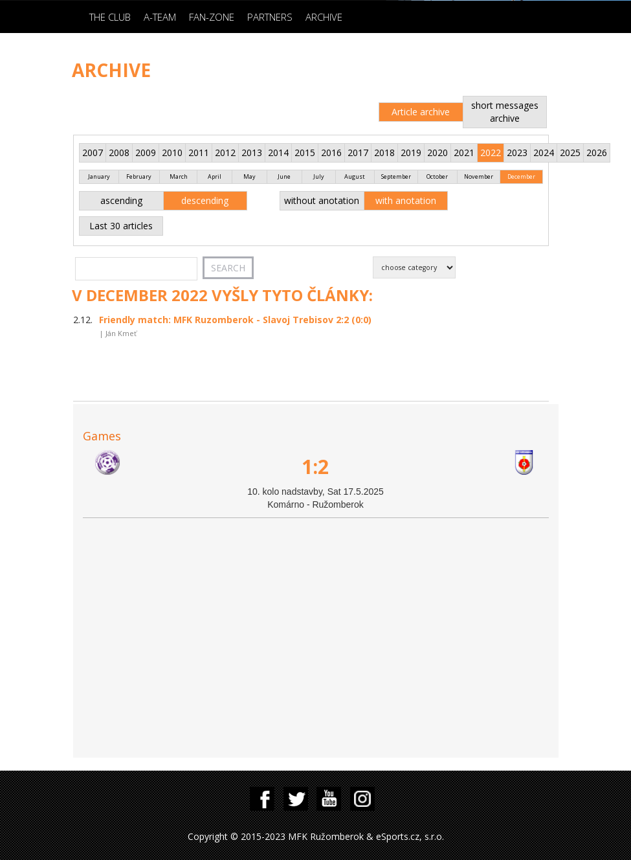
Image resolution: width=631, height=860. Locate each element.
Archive (323, 16)
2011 (198, 152)
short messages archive (504, 111)
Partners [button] (270, 16)
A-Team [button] (160, 16)
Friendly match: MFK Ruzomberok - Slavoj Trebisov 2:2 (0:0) (235, 319)
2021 (464, 152)
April (214, 176)
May (249, 176)
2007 (92, 152)
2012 (225, 152)
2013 (251, 152)
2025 (570, 152)
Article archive (421, 112)
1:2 (315, 466)
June (284, 176)
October (437, 176)
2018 (384, 152)
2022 (490, 152)
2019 (411, 152)
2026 (596, 152)
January (99, 176)
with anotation (405, 200)
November (478, 176)
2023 (517, 152)
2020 (437, 152)
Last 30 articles (121, 226)
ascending (121, 200)
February (138, 176)
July (318, 176)
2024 (543, 152)
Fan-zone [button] (211, 16)
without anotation (321, 200)
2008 (119, 152)
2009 (145, 152)
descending (204, 200)
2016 (331, 152)
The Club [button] (110, 16)
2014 (278, 152)
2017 (358, 152)
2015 (304, 152)
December (521, 176)
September (396, 176)
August (354, 176)
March (179, 176)
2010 (172, 152)
